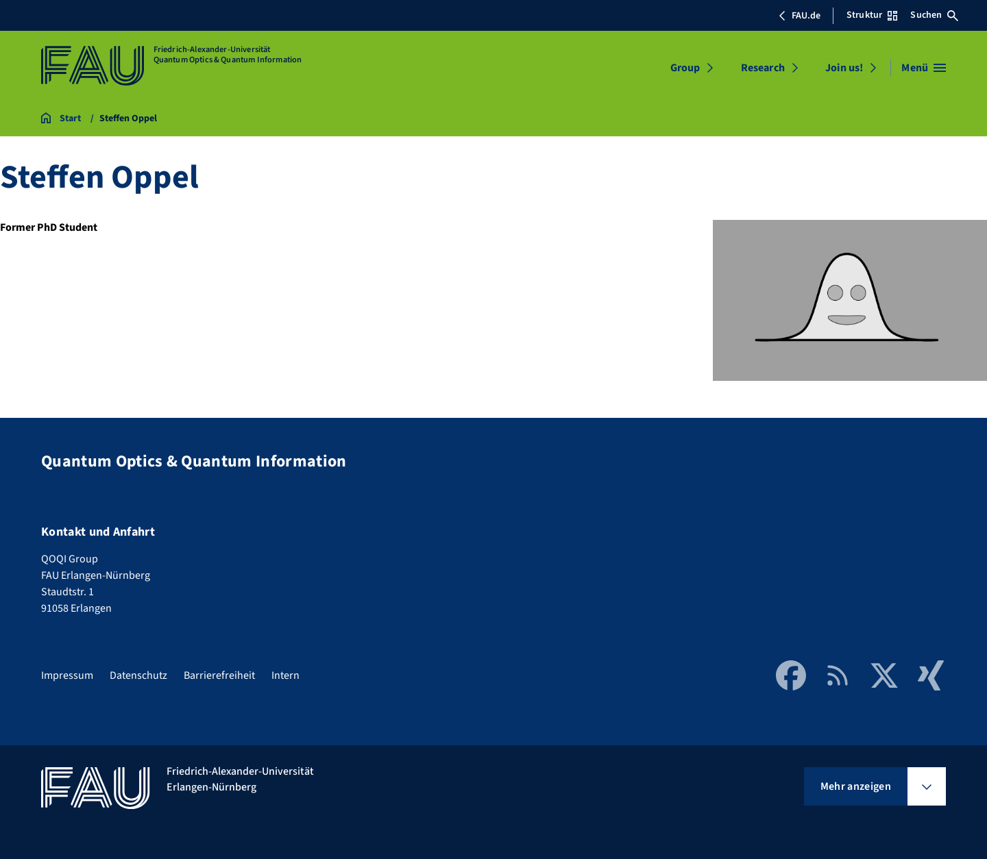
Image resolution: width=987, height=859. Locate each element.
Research (763, 67)
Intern (285, 675)
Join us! (844, 67)
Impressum (67, 675)
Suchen (934, 15)
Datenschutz (138, 675)
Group (685, 67)
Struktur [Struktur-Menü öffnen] (871, 15)
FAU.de (799, 16)
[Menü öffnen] (923, 68)
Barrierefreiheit (219, 675)
